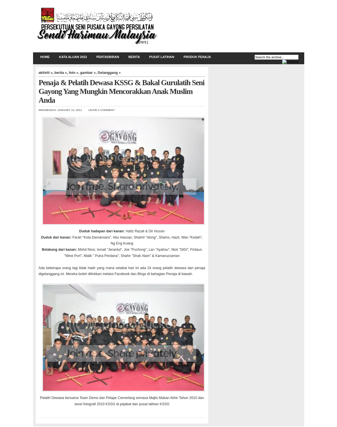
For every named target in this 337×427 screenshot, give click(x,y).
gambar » (88, 73)
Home (45, 57)
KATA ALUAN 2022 (73, 57)
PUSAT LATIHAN (161, 57)
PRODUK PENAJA (197, 57)
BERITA (134, 57)
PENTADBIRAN (107, 57)
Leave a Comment (101, 109)
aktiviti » (46, 73)
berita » (61, 73)
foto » (73, 73)
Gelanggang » (109, 73)
